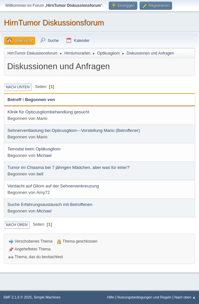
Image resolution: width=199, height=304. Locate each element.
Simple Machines (47, 297)
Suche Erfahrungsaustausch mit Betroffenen (49, 204)
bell (40, 173)
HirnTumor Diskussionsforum (54, 22)
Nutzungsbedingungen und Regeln (144, 297)
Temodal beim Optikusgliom (34, 148)
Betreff (14, 99)
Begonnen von (40, 99)
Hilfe (110, 297)
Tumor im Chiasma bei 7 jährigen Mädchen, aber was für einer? (68, 167)
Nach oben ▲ (185, 297)
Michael (44, 155)
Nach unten (18, 87)
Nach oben (17, 225)
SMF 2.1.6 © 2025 (17, 297)
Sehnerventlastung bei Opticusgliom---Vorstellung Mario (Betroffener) (73, 130)
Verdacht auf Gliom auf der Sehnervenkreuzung (53, 186)
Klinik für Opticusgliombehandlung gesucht (48, 111)
